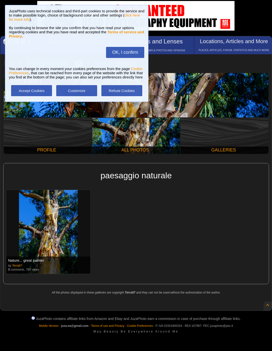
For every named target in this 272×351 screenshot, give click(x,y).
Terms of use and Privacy (107, 326)
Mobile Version (48, 326)
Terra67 (17, 265)
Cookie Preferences (140, 326)
